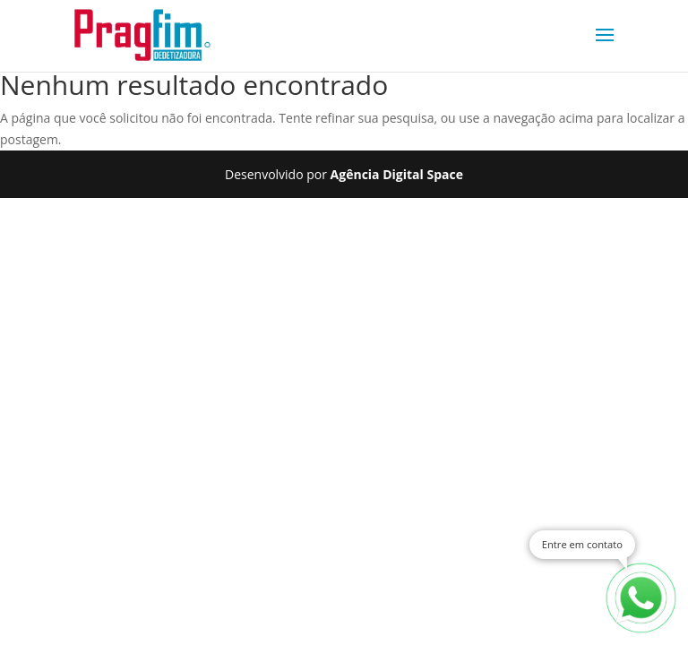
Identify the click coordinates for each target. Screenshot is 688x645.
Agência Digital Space (397, 174)
